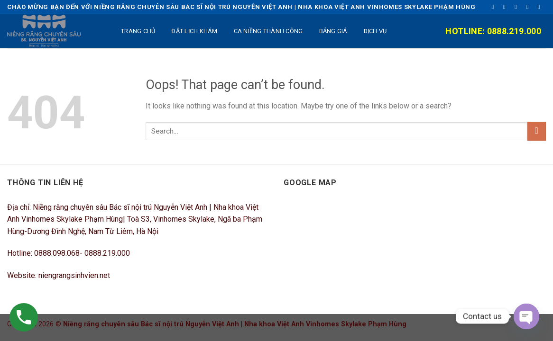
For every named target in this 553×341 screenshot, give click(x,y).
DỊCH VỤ (375, 31)
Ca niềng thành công (268, 31)
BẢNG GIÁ (333, 31)
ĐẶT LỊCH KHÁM (194, 31)
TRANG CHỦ (138, 31)
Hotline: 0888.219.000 (493, 31)
